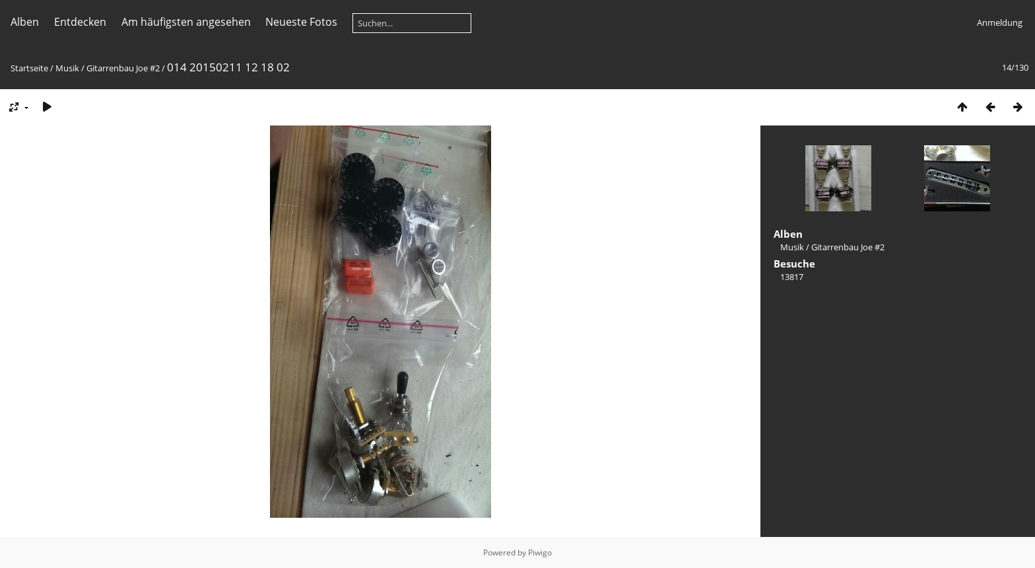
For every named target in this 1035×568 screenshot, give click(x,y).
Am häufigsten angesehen (186, 22)
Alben (25, 22)
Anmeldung (999, 22)
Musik (67, 68)
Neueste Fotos (301, 22)
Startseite (29, 68)
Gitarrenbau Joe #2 (123, 68)
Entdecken (80, 22)
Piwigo (540, 552)
